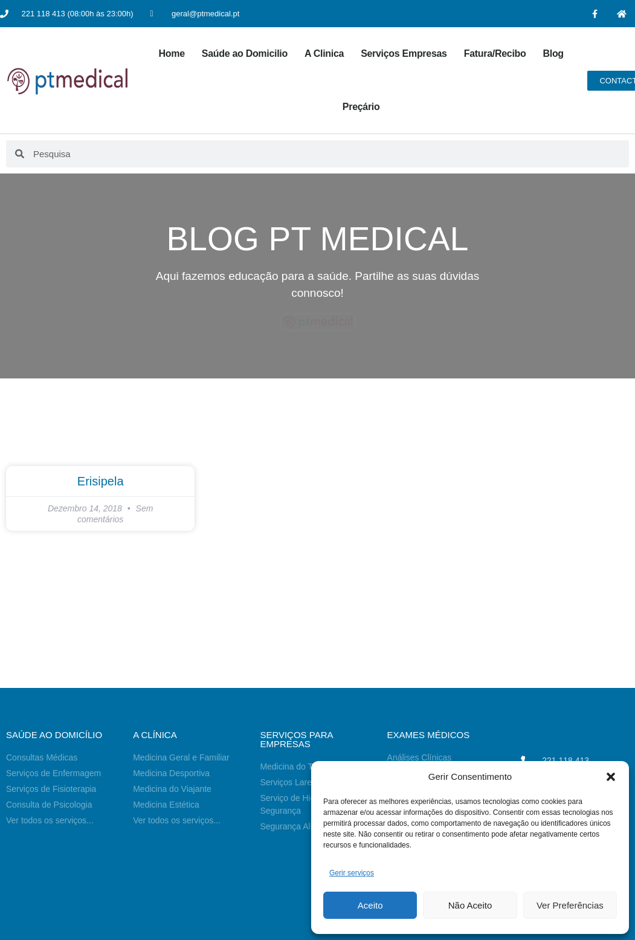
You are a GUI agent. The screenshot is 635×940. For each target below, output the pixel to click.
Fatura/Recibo (495, 53)
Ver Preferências (570, 905)
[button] (611, 777)
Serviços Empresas (404, 53)
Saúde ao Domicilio (245, 53)
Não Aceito (470, 905)
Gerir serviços (351, 873)
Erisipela (100, 481)
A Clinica (324, 53)
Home (172, 53)
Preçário (361, 107)
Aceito (370, 905)
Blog (553, 53)
